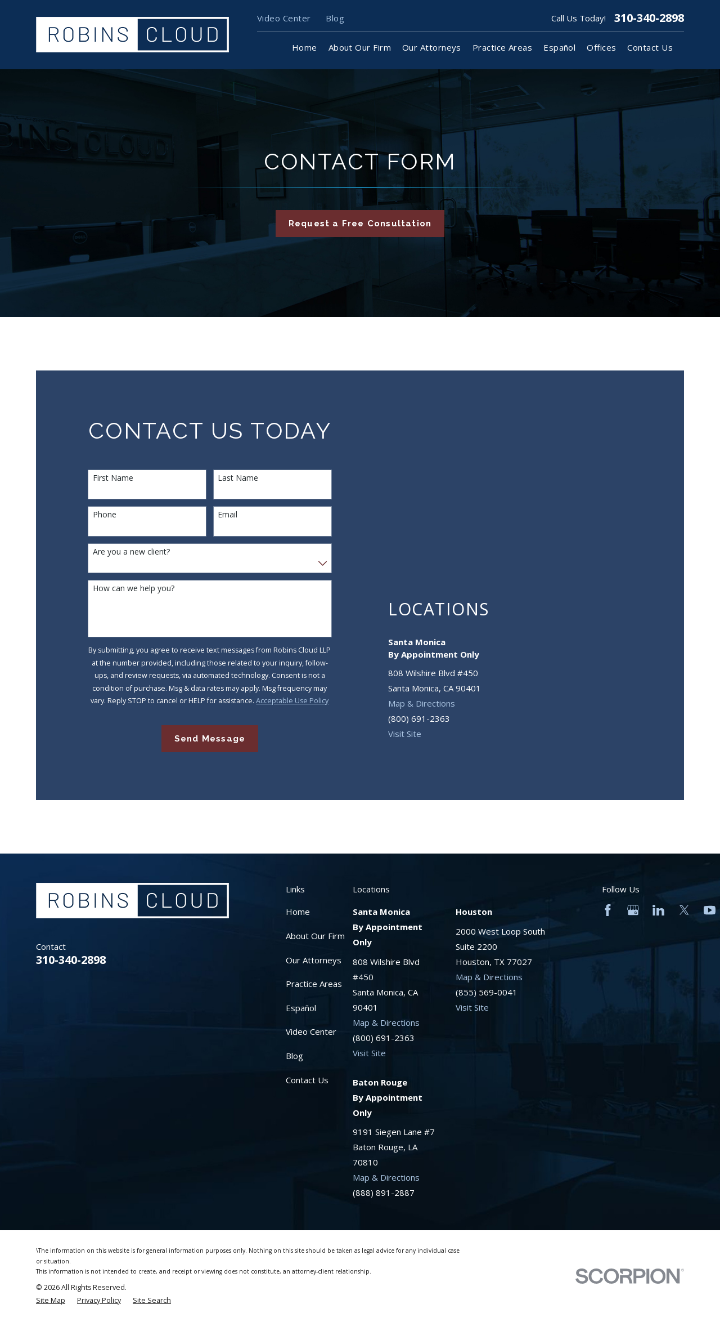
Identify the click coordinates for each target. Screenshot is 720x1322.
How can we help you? (133, 588)
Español (301, 1007)
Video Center (283, 18)
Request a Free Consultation (360, 223)
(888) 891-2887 (384, 1192)
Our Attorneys (313, 960)
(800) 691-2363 (419, 718)
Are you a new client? (131, 552)
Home (298, 911)
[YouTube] (710, 910)
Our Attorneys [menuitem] (431, 47)
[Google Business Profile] (633, 910)
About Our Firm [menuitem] (359, 47)
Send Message (209, 739)
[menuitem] (50, 1300)
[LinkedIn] (658, 910)
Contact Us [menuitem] (650, 47)
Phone (104, 515)
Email (227, 515)
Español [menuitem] (559, 47)
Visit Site (404, 733)
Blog (335, 18)
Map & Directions (421, 703)
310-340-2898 (649, 18)
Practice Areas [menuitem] (502, 47)
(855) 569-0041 (487, 992)
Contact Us (307, 1080)
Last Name (238, 478)
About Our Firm (315, 935)
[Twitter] (684, 910)
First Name (113, 478)
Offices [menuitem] (601, 47)
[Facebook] (608, 910)
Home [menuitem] (304, 47)
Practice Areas (314, 983)
